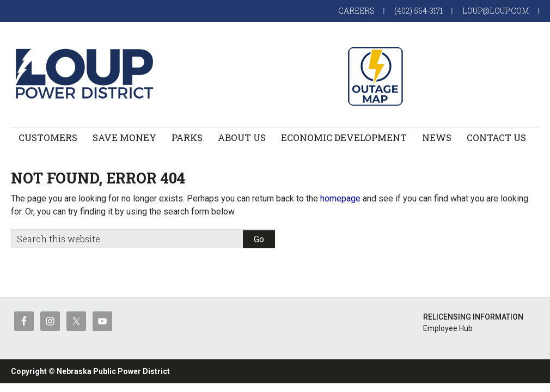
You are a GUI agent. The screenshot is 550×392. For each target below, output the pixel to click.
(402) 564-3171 (418, 10)
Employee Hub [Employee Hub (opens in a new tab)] (448, 328)
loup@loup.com (495, 10)
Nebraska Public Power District (113, 371)
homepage (340, 198)
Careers (356, 10)
